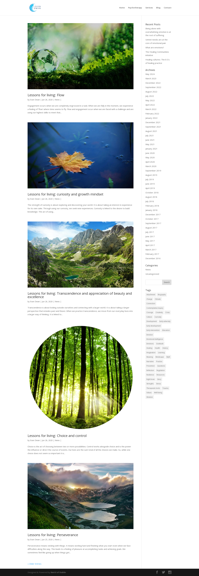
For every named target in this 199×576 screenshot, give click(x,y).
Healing (149, 348)
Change (149, 299)
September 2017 (153, 223)
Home (122, 8)
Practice (159, 361)
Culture (149, 317)
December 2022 (153, 83)
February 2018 (152, 205)
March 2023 (150, 78)
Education (166, 330)
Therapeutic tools (153, 388)
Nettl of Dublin (58, 572)
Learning (161, 352)
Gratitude (159, 344)
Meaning (150, 357)
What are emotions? (154, 47)
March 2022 (150, 109)
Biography (162, 294)
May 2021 (150, 144)
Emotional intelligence (155, 339)
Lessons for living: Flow (46, 95)
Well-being (158, 392)
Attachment (151, 294)
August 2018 (151, 197)
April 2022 (150, 104)
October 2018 (152, 192)
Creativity (159, 312)
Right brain (151, 379)
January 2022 (151, 118)
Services (149, 8)
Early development (154, 326)
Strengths (150, 384)
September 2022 (153, 87)
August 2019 (151, 175)
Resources (161, 375)
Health (157, 348)
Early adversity (164, 321)
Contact (167, 8)
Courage (150, 312)
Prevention (151, 366)
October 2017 (152, 219)
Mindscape (160, 357)
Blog (158, 8)
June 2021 (150, 140)
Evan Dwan (35, 99)
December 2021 (153, 122)
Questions (161, 366)
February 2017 (152, 254)
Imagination (151, 352)
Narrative (150, 361)
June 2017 (150, 236)
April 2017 (150, 245)
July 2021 (149, 135)
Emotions (150, 344)
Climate (158, 299)
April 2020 (150, 161)
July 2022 (149, 96)
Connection (151, 303)
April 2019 (150, 188)
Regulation (161, 370)
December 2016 (153, 258)
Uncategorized (152, 274)
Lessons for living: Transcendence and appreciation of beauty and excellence (80, 295)
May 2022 (150, 100)
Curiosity (158, 317)
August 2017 (151, 227)
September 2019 (153, 170)
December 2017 (153, 214)
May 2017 (150, 240)
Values (149, 392)
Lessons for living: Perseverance (53, 534)
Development (152, 321)
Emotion (150, 335)
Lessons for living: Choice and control (57, 435)
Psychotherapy (135, 8)
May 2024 (150, 74)
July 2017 (149, 232)
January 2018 (151, 210)
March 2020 (150, 166)
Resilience (150, 375)
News (57, 99)
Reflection (150, 370)
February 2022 (152, 113)
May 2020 (150, 157)
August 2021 (151, 131)
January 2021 (151, 148)
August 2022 (151, 91)
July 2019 (149, 179)
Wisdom (150, 397)
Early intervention (153, 330)
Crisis (167, 312)
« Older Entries (34, 563)
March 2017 (150, 249)
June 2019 (150, 183)
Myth (168, 357)
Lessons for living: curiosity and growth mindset (65, 194)
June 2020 (150, 153)
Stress (158, 384)
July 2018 (149, 201)
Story (159, 379)
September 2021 (153, 126)
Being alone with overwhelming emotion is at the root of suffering (158, 32)
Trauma (165, 388)
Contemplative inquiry (155, 308)
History (165, 348)
